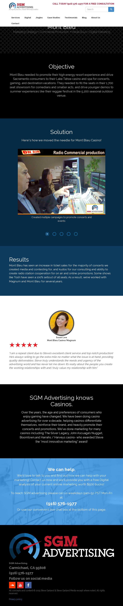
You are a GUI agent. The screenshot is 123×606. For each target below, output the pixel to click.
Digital (28, 18)
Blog (84, 18)
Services (15, 18)
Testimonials (71, 18)
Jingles (39, 18)
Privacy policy (15, 599)
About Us (95, 18)
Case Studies (53, 18)
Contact (15, 23)
